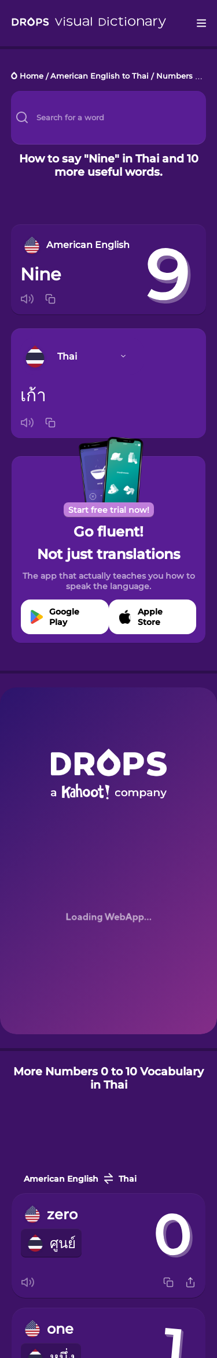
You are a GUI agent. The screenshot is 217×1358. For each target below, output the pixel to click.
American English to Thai (99, 76)
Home (31, 76)
